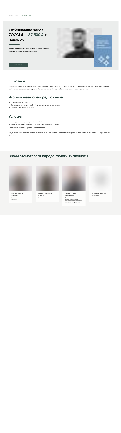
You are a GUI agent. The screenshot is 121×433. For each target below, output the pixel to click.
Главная (11, 15)
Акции (16, 15)
